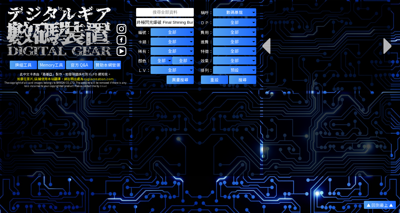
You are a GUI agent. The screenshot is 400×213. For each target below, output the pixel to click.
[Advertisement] (65, 134)
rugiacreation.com (99, 78)
